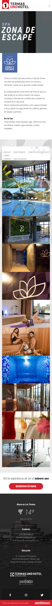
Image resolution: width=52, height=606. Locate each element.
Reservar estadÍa (26, 486)
